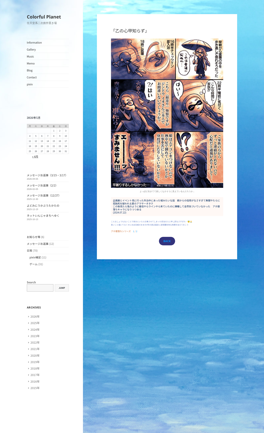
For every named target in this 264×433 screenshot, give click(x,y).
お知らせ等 (33, 237)
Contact (32, 77)
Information (34, 42)
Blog (30, 70)
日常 (29, 250)
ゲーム (34, 264)
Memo (31, 63)
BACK (167, 241)
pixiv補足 (35, 257)
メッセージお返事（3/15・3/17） (47, 175)
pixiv (30, 84)
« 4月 (35, 156)
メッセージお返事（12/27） (44, 195)
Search (31, 282)
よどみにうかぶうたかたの (43, 205)
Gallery (31, 49)
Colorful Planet (44, 17)
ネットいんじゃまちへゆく (43, 215)
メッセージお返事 (38, 244)
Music (30, 56)
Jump (62, 287)
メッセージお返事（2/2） (42, 185)
